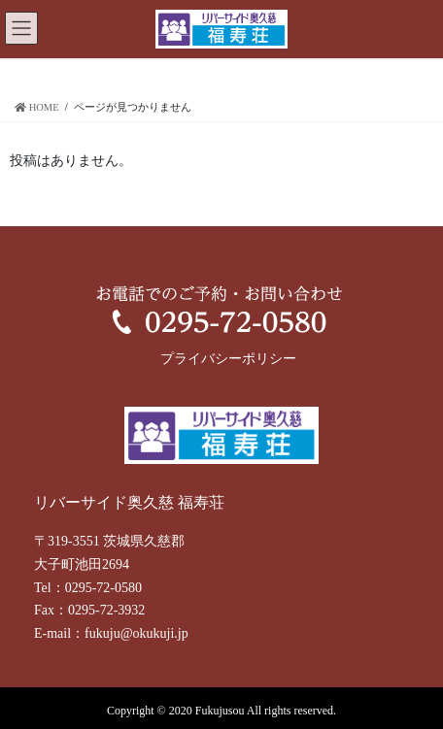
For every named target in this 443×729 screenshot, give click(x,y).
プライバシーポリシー (228, 358)
